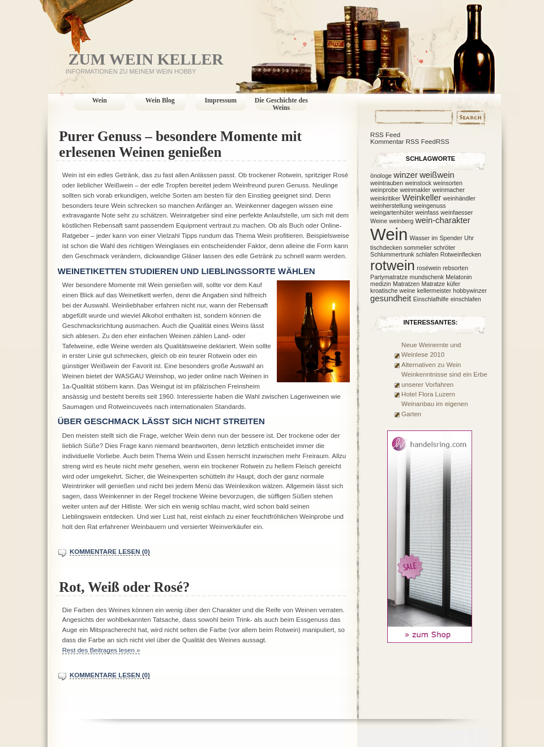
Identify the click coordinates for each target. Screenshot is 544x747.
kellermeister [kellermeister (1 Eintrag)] (434, 290)
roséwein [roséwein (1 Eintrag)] (429, 267)
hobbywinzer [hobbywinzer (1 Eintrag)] (470, 290)
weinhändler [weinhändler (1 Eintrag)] (459, 198)
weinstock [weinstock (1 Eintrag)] (418, 183)
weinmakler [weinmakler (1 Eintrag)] (415, 189)
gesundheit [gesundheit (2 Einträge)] (390, 298)
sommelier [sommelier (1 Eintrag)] (418, 247)
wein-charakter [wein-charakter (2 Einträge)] (443, 220)
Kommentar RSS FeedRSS (409, 141)
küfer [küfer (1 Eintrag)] (453, 283)
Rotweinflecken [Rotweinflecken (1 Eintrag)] (460, 254)
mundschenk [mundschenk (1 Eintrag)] (427, 277)
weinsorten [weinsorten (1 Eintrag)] (447, 183)
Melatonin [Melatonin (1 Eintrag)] (459, 277)
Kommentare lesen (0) (110, 551)
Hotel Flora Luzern (428, 394)
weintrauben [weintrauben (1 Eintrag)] (386, 183)
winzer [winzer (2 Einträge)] (405, 175)
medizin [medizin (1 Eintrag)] (380, 283)
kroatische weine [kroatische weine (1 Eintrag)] (392, 290)
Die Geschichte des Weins (281, 104)
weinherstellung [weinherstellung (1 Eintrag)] (391, 205)
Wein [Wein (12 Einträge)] (389, 234)
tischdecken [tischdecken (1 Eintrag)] (386, 247)
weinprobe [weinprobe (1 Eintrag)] (384, 189)
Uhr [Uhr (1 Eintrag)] (469, 237)
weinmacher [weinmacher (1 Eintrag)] (448, 189)
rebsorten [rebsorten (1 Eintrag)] (455, 267)
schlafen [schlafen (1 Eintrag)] (427, 254)
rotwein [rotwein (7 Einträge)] (392, 265)
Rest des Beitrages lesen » (101, 650)
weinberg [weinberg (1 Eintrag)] (401, 220)
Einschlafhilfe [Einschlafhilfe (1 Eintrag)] (431, 299)
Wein (99, 100)
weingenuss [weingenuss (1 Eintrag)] (430, 205)
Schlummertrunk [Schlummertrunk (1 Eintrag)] (392, 254)
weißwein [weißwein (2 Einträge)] (437, 175)
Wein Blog (160, 100)
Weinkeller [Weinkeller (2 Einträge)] (422, 197)
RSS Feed (385, 134)
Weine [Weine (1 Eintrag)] (378, 220)
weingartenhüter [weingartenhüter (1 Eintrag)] (391, 212)
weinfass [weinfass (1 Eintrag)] (427, 212)
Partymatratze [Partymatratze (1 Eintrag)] (389, 277)
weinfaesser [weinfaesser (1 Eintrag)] (456, 212)
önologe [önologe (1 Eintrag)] (381, 175)
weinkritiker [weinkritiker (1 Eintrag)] (385, 198)
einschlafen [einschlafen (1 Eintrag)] (466, 299)
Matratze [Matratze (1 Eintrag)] (433, 283)
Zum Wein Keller (146, 59)
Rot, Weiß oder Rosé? (124, 587)
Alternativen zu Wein (431, 364)
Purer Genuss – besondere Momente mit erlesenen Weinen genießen (180, 144)
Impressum (221, 100)
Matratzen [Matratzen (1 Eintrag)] (406, 283)
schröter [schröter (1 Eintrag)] (445, 247)
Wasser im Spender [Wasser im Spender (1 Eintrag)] (436, 237)
